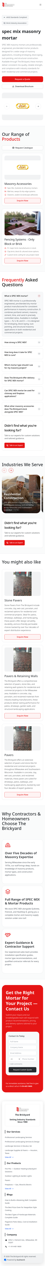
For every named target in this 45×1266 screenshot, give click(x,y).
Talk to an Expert (14, 445)
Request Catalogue (22, 147)
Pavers (7, 1180)
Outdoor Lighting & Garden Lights (18, 1176)
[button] (9, 1157)
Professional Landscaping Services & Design (22, 1141)
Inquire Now (22, 200)
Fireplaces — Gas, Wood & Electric (18, 1184)
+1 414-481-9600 (25, 1086)
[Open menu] (40, 5)
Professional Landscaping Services (18, 1137)
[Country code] (14, 1059)
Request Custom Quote (22, 1070)
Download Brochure (22, 86)
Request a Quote (22, 79)
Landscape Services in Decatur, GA (18, 1146)
